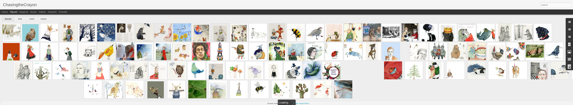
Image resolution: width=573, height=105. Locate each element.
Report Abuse (304, 103)
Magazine (23, 12)
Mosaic (33, 12)
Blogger (295, 103)
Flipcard (13, 12)
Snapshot (52, 12)
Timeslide (63, 12)
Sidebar (42, 12)
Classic (4, 12)
